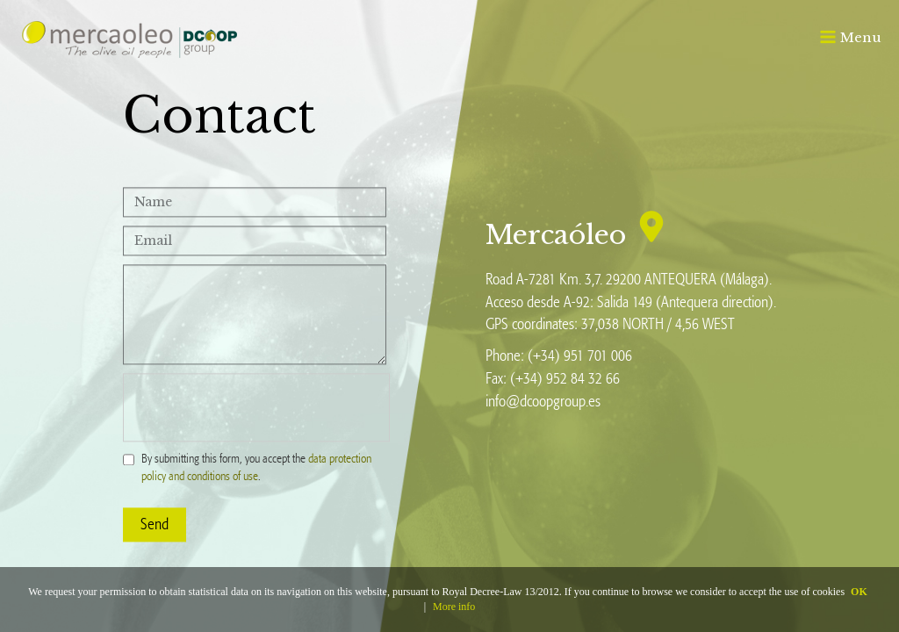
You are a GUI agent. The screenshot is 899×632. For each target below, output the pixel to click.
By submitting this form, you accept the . (256, 467)
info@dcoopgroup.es (543, 401)
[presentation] (256, 407)
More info (454, 606)
